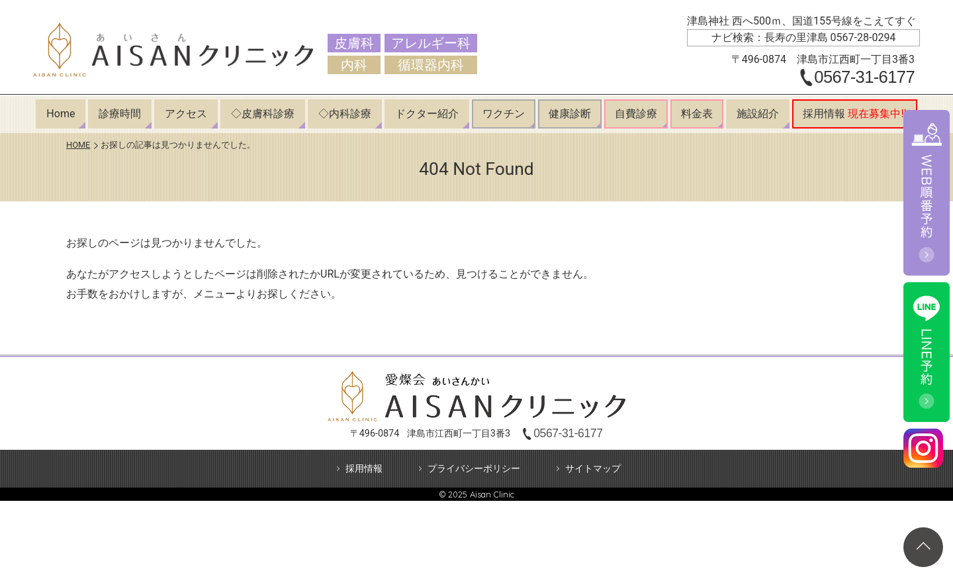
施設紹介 (758, 113)
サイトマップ (593, 468)
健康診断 (570, 113)
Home (60, 113)
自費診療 (636, 113)
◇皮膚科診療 (263, 113)
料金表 (697, 113)
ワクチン (503, 113)
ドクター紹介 (427, 113)
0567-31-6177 (864, 77)
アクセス (186, 113)
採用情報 (854, 113)
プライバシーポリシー (474, 468)
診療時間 (120, 113)
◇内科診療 (344, 113)
